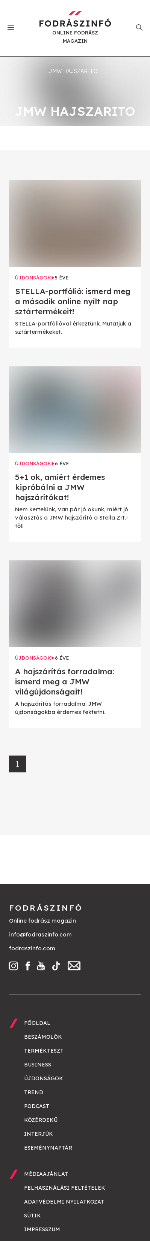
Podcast (36, 1106)
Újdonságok (43, 1078)
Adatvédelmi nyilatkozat (64, 1201)
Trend (33, 1092)
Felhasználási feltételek (64, 1187)
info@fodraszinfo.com (40, 934)
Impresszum (42, 1229)
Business (37, 1064)
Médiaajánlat (46, 1174)
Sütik (32, 1215)
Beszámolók (43, 1036)
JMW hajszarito (73, 71)
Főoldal (37, 1023)
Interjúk (38, 1133)
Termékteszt (44, 1050)
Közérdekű (41, 1120)
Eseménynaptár (48, 1147)
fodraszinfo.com (32, 948)
